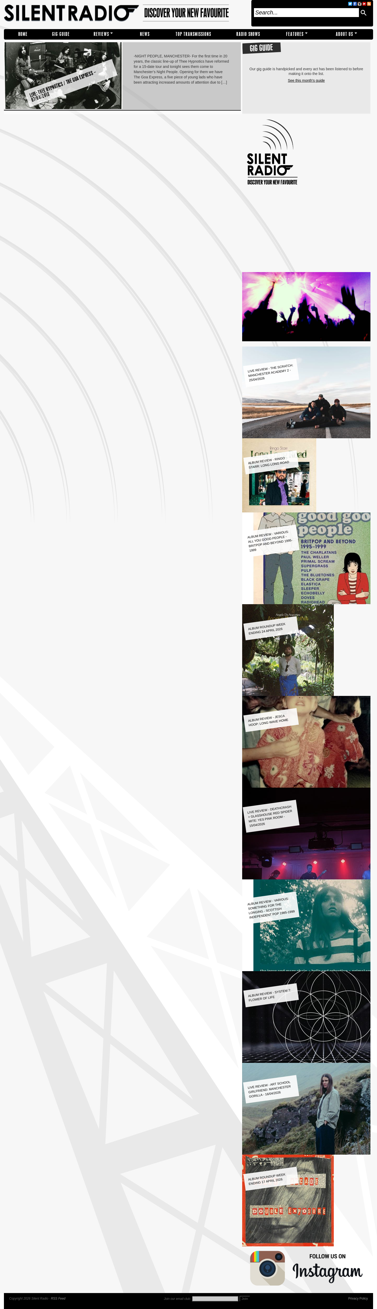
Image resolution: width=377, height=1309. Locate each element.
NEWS (145, 34)
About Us (344, 34)
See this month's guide (306, 80)
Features (295, 34)
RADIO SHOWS (248, 34)
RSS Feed (58, 1298)
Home (23, 34)
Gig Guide (61, 34)
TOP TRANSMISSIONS (193, 34)
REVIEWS (101, 34)
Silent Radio (126, 13)
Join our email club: (177, 1299)
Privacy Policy (358, 1298)
